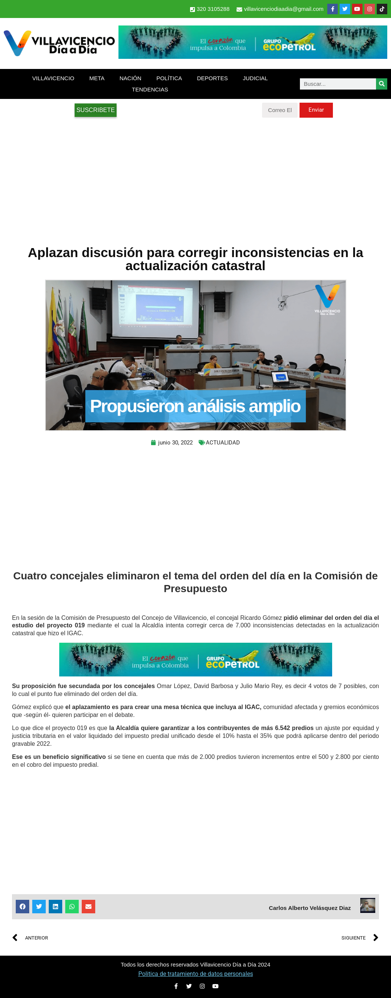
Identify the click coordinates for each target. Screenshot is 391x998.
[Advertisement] (195, 177)
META (97, 78)
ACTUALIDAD (223, 442)
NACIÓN (130, 78)
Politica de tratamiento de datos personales (195, 973)
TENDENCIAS (150, 89)
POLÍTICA (169, 78)
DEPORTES (212, 78)
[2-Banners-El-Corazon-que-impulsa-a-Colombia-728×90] (252, 56)
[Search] (381, 84)
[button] (22, 906)
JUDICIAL (255, 78)
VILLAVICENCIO (53, 78)
